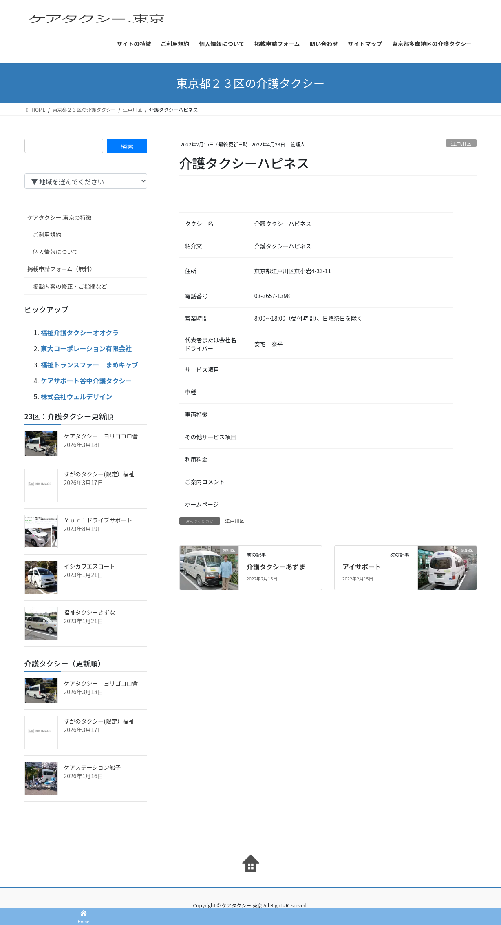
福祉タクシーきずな (89, 612)
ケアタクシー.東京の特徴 (59, 217)
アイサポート (361, 566)
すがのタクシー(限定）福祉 (99, 474)
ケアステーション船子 (92, 767)
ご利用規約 (47, 234)
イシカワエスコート (89, 566)
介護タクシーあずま (276, 566)
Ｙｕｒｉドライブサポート (98, 520)
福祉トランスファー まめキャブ (90, 365)
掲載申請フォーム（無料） (61, 269)
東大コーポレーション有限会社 (86, 348)
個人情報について (56, 252)
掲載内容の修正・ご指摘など (70, 286)
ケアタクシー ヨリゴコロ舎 (101, 436)
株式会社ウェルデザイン (77, 396)
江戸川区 (461, 143)
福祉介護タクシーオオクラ (80, 332)
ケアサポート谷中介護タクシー (86, 380)
